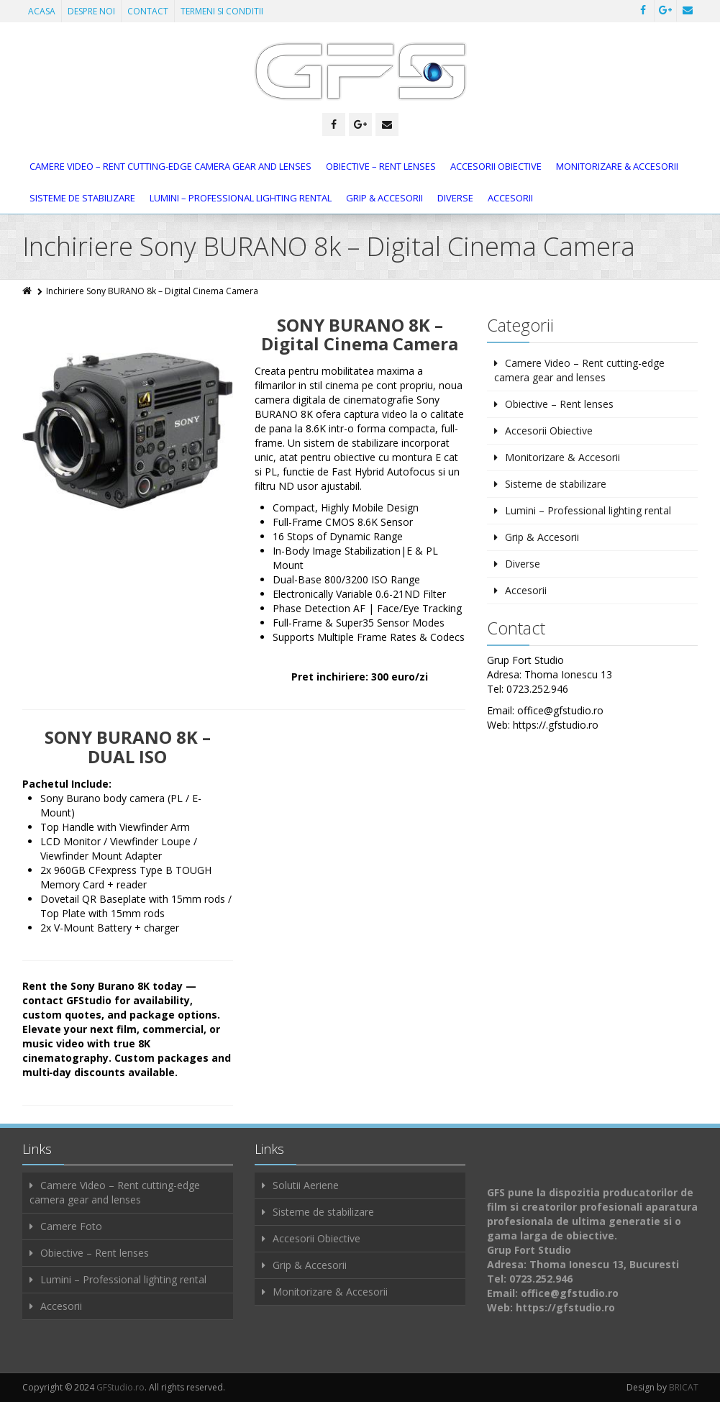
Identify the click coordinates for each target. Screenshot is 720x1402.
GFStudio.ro (120, 1387)
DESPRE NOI (91, 11)
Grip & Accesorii (384, 197)
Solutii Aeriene (306, 1185)
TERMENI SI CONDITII (222, 11)
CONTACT (147, 11)
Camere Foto (71, 1226)
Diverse (455, 197)
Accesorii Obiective (496, 166)
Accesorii (510, 197)
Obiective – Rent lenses (381, 166)
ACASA (41, 11)
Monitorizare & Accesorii (617, 166)
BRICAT (683, 1387)
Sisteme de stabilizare (82, 197)
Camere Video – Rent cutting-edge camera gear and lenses (170, 166)
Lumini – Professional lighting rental (241, 197)
